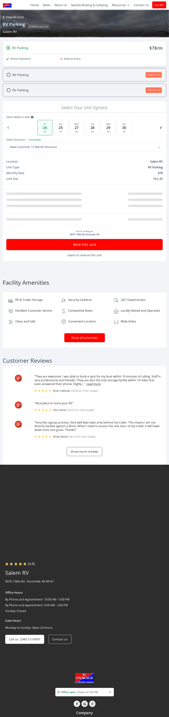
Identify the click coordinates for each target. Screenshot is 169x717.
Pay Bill (159, 5)
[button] (77, 704)
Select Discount (23, 139)
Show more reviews (84, 452)
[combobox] (84, 147)
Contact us (60, 639)
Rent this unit (84, 244)
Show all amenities (84, 338)
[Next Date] (161, 128)
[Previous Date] (8, 128)
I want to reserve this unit (84, 255)
